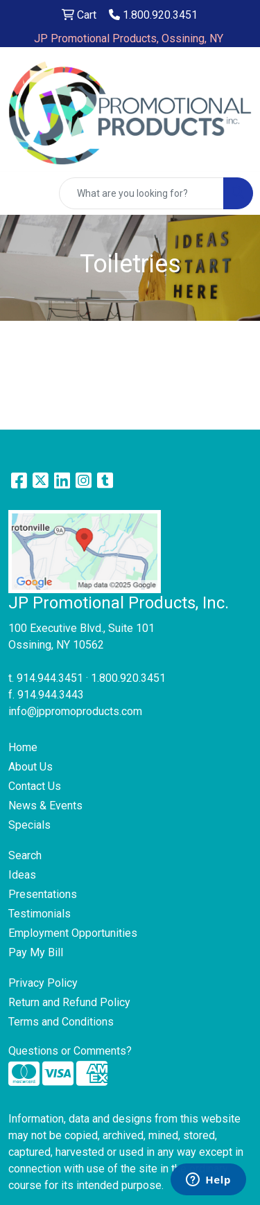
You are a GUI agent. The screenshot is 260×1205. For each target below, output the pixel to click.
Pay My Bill (35, 952)
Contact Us (34, 786)
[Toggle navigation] (21, 193)
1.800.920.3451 (153, 14)
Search (25, 855)
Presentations (42, 894)
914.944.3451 (50, 678)
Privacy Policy (43, 982)
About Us (30, 766)
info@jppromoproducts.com (75, 711)
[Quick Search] (141, 193)
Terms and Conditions (61, 1021)
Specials (29, 825)
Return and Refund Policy (69, 1002)
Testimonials (39, 913)
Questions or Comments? (70, 1050)
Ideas (22, 874)
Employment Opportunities (72, 933)
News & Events (45, 805)
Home (22, 747)
